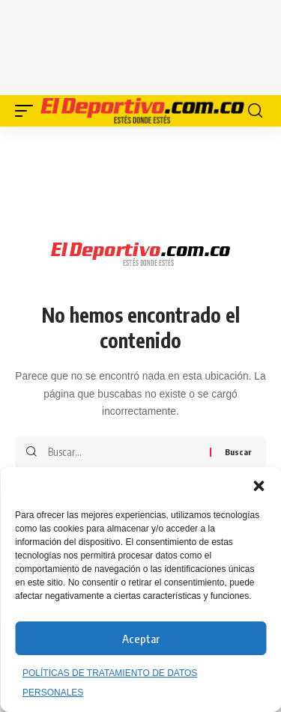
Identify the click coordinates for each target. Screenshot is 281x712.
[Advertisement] (141, 44)
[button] (258, 485)
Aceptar (141, 638)
